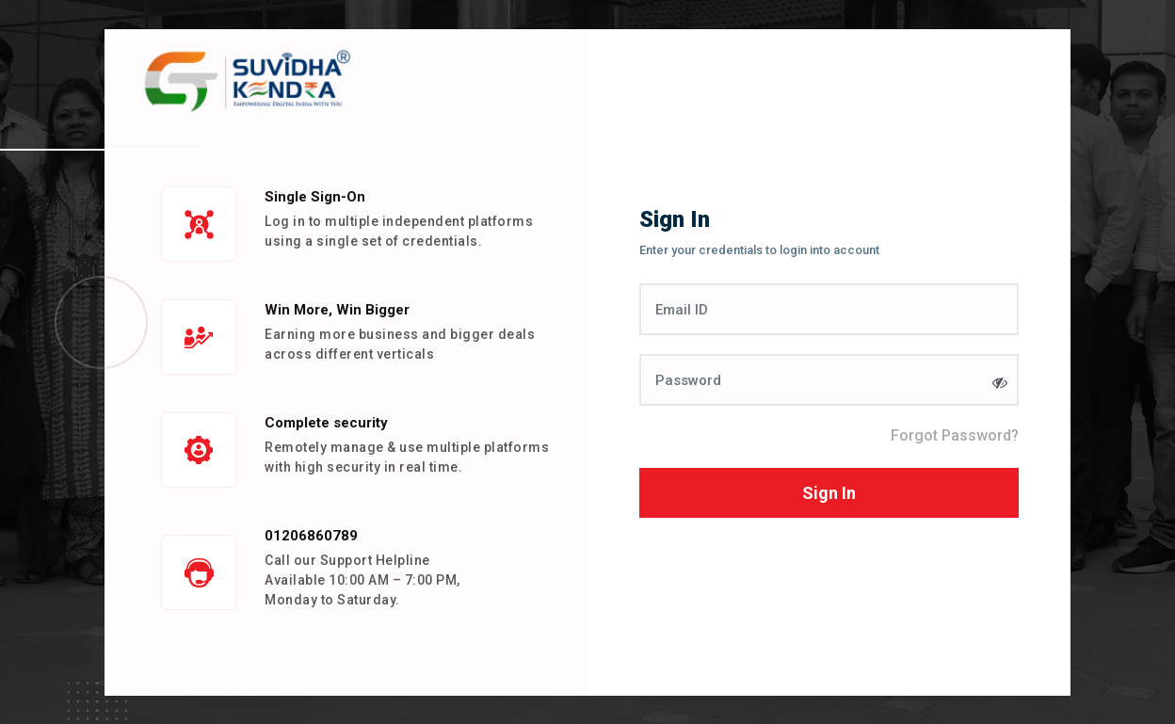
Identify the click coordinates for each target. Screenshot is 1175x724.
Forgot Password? (955, 435)
